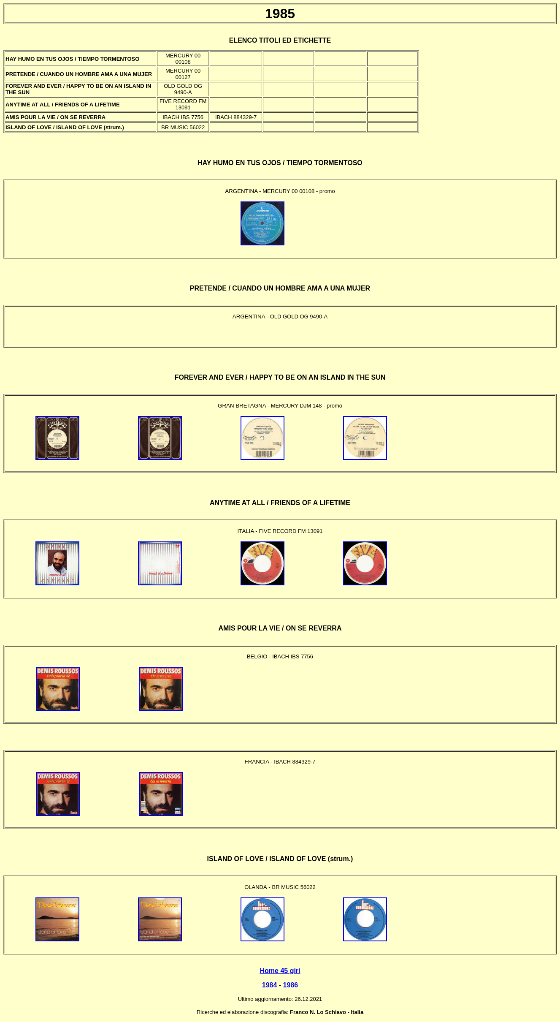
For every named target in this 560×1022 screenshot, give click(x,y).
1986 (290, 985)
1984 (269, 985)
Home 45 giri (280, 970)
